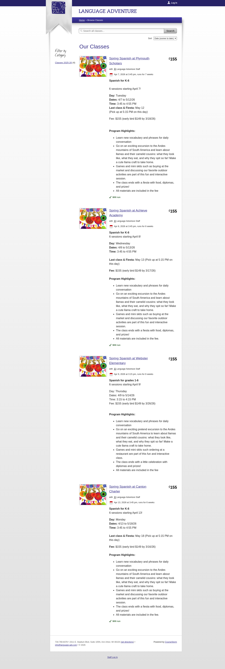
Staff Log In (112, 657)
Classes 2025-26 (63, 62)
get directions (127, 642)
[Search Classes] (121, 30)
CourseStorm (171, 642)
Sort (150, 38)
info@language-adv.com (66, 645)
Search (170, 31)
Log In (174, 3)
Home (82, 20)
